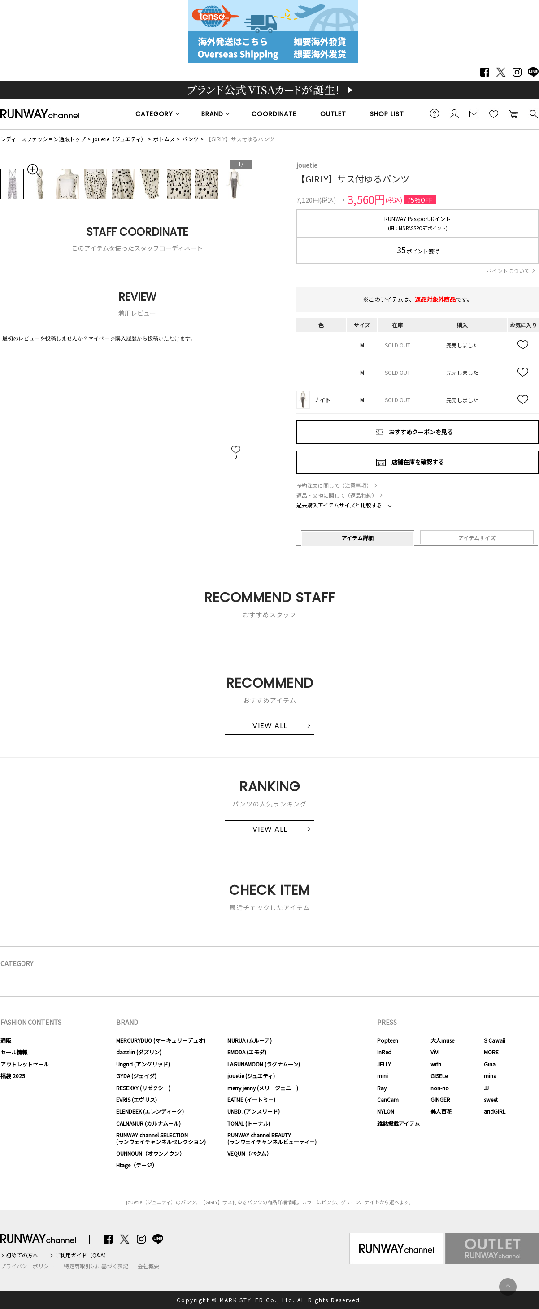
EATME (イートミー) (251, 1099)
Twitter (501, 72)
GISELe (439, 1075)
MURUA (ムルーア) (249, 1040)
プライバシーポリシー (27, 1266)
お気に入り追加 (523, 345)
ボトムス (164, 139)
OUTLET (333, 113)
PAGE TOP (508, 1287)
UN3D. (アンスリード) (253, 1111)
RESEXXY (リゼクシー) (143, 1088)
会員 (454, 113)
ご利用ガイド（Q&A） (82, 1255)
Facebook (484, 72)
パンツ (190, 139)
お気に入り (493, 113)
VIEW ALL (269, 725)
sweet (491, 1099)
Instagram (517, 72)
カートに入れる (513, 113)
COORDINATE (274, 113)
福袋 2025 (12, 1075)
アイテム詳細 (358, 538)
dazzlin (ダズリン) (138, 1052)
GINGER (440, 1099)
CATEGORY (154, 113)
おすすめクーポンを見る (421, 432)
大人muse (442, 1040)
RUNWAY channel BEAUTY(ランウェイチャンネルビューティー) (272, 1138)
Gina (490, 1064)
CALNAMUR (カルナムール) (148, 1123)
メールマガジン (474, 113)
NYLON (385, 1111)
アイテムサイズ (477, 538)
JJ (486, 1088)
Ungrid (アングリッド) (143, 1064)
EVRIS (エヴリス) (136, 1099)
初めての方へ (22, 1255)
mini (382, 1075)
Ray (382, 1088)
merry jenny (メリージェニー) (262, 1088)
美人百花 (441, 1111)
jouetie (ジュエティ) (251, 1075)
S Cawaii (494, 1040)
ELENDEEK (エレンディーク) (150, 1111)
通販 (5, 1040)
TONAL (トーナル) (248, 1123)
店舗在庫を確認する (417, 462)
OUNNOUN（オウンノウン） (150, 1153)
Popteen (387, 1040)
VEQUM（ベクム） (249, 1153)
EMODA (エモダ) (246, 1052)
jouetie (306, 164)
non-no (439, 1088)
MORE (491, 1052)
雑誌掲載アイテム (398, 1123)
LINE (533, 72)
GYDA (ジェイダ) (136, 1075)
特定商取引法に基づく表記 (96, 1266)
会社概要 (148, 1266)
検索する (533, 113)
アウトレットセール (24, 1064)
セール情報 (13, 1052)
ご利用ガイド (434, 113)
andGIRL (494, 1111)
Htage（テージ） (136, 1165)
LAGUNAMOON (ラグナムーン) (263, 1064)
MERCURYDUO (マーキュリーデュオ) (160, 1040)
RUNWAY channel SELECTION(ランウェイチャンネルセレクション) (161, 1138)
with (435, 1064)
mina (490, 1075)
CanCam (388, 1099)
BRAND (212, 113)
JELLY (384, 1064)
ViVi (434, 1052)
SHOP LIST (387, 113)
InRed (384, 1052)
